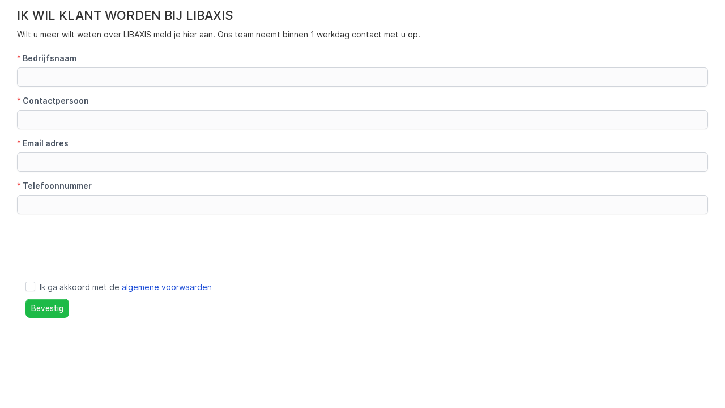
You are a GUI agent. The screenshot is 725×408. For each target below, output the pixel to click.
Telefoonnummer (54, 185)
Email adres (43, 143)
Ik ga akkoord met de (126, 287)
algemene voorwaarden (167, 287)
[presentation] (103, 245)
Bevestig (47, 308)
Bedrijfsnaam (46, 58)
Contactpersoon (53, 100)
